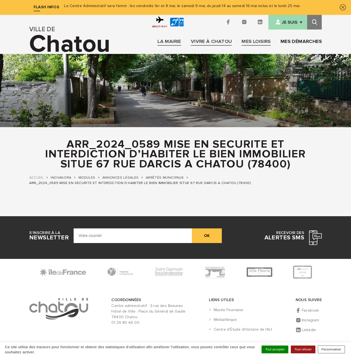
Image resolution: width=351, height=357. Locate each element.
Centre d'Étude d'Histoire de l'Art (243, 329)
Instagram (310, 320)
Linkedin (309, 329)
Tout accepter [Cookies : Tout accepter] (275, 349)
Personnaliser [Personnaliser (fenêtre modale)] (331, 349)
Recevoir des (284, 235)
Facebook (310, 310)
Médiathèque (225, 320)
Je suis (289, 22)
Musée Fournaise (229, 310)
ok (207, 235)
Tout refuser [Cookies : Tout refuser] (303, 349)
